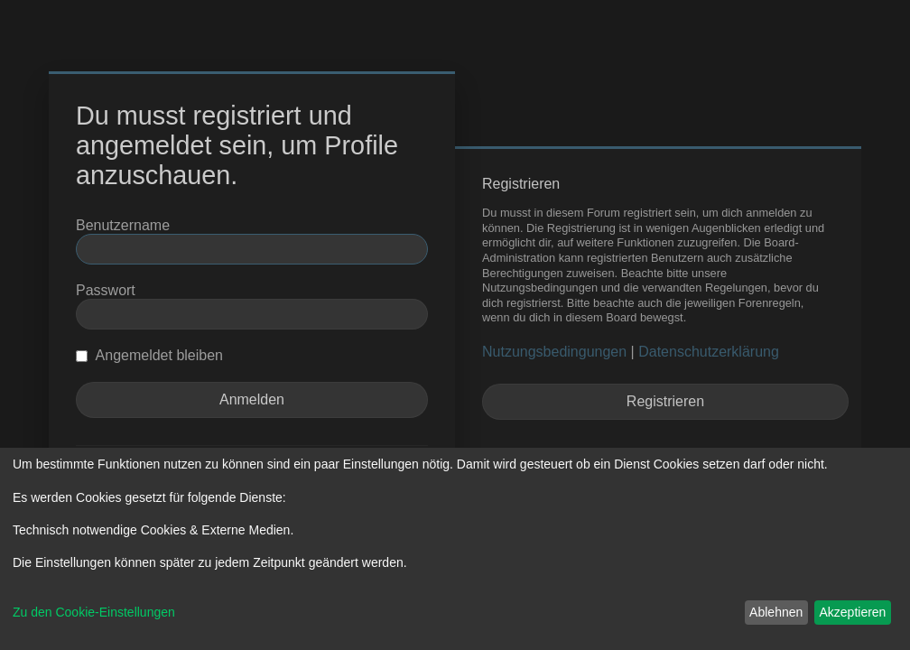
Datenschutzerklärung (708, 351)
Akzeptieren (852, 612)
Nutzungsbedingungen (554, 351)
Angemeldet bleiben (149, 355)
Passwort (105, 290)
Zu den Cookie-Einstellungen (94, 612)
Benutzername (123, 225)
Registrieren (665, 401)
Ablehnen (776, 612)
